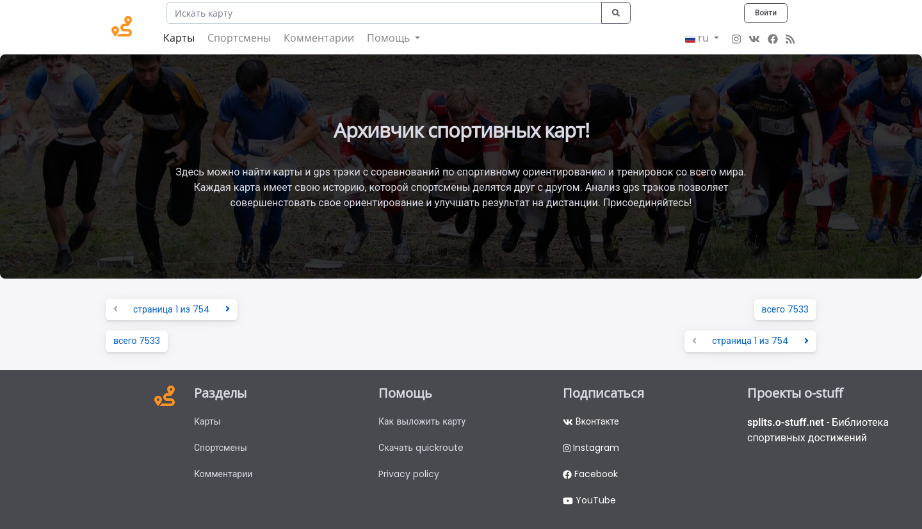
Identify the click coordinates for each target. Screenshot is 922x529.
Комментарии (319, 38)
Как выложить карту (421, 421)
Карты (179, 38)
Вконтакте (591, 421)
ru (698, 38)
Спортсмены (239, 38)
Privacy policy (408, 474)
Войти (766, 12)
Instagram (591, 447)
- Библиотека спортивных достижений (818, 430)
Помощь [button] (389, 38)
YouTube (589, 500)
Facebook (590, 474)
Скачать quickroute (421, 447)
